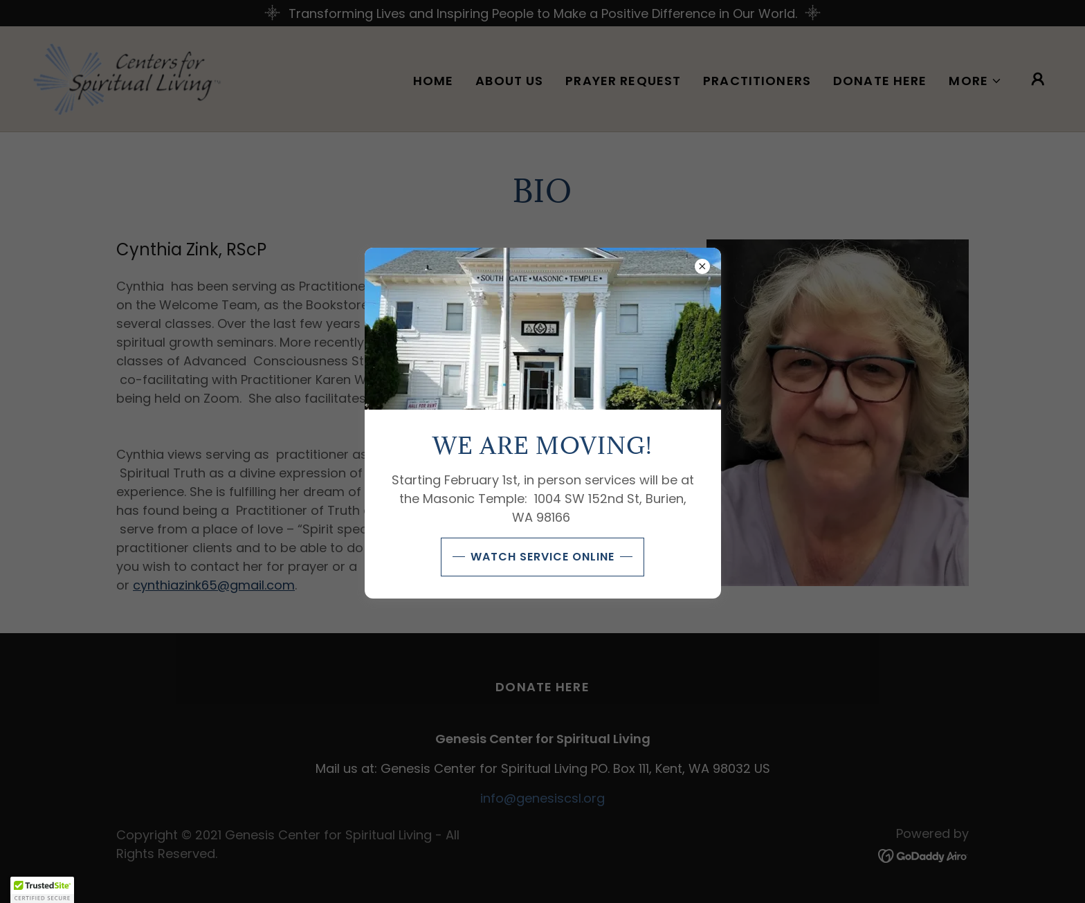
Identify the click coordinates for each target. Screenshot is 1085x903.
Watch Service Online (542, 557)
